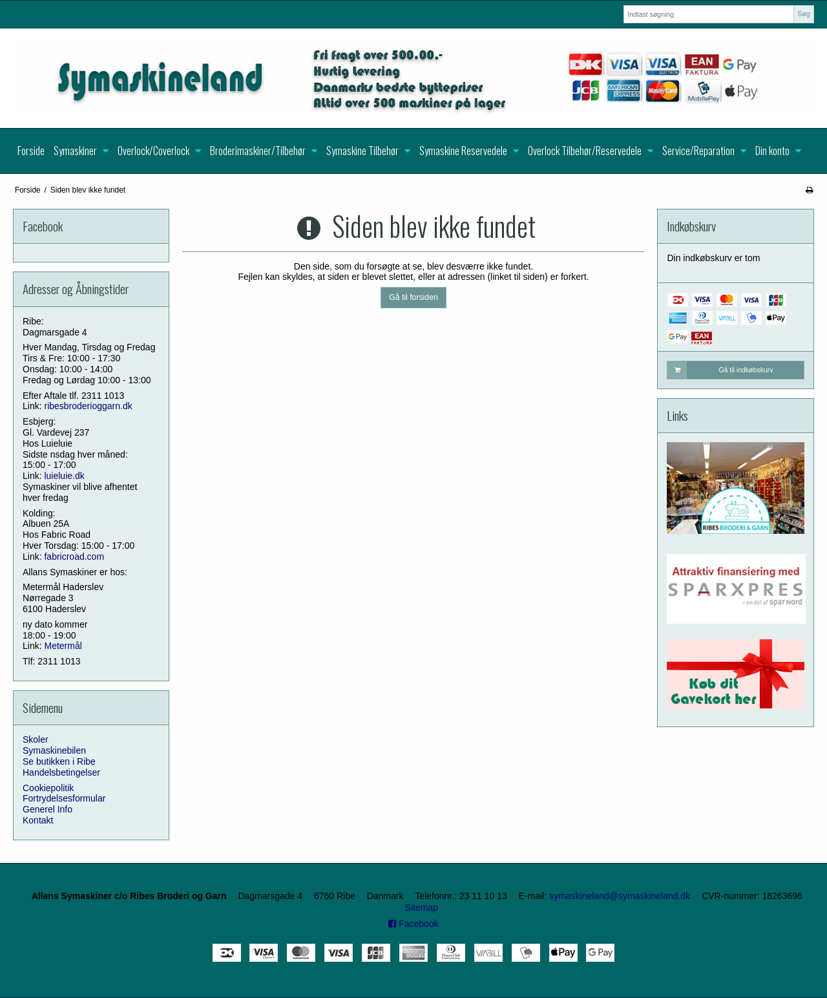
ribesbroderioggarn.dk (88, 406)
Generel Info (47, 809)
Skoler (35, 739)
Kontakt (38, 820)
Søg (803, 13)
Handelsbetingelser (61, 772)
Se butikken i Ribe (59, 761)
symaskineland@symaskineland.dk (619, 896)
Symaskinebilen (54, 750)
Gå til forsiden (413, 297)
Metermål (62, 646)
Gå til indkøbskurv (720, 369)
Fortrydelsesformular (64, 798)
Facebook (413, 923)
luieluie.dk (64, 476)
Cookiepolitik (48, 788)
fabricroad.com (74, 556)
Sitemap (421, 907)
